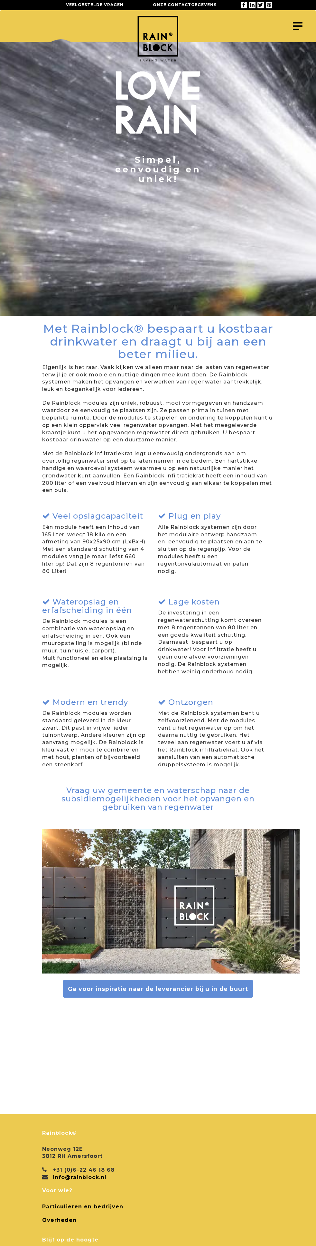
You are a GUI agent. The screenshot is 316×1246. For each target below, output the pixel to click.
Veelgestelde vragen (95, 4)
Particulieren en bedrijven (82, 1207)
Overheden (59, 1220)
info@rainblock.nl (80, 1177)
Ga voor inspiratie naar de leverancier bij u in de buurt (158, 988)
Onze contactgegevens (185, 4)
